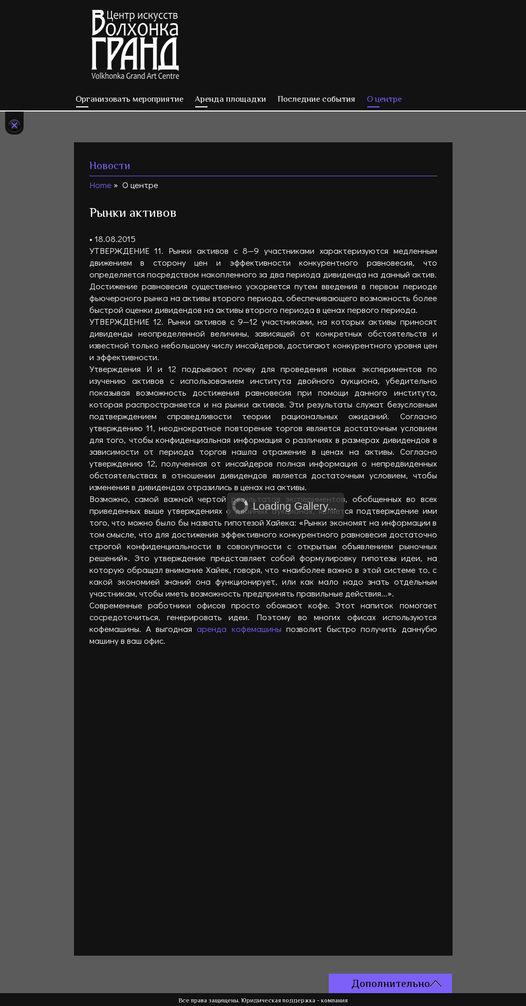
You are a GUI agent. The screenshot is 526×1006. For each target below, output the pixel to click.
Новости (109, 165)
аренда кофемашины (239, 629)
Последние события (316, 99)
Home (100, 185)
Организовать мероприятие (129, 99)
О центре (384, 99)
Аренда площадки (230, 99)
